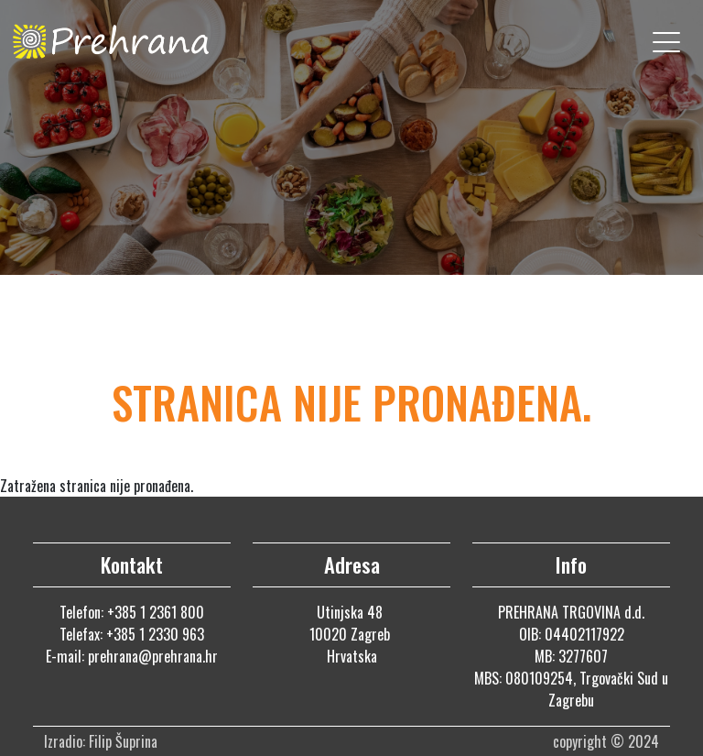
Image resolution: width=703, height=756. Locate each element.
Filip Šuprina (125, 741)
